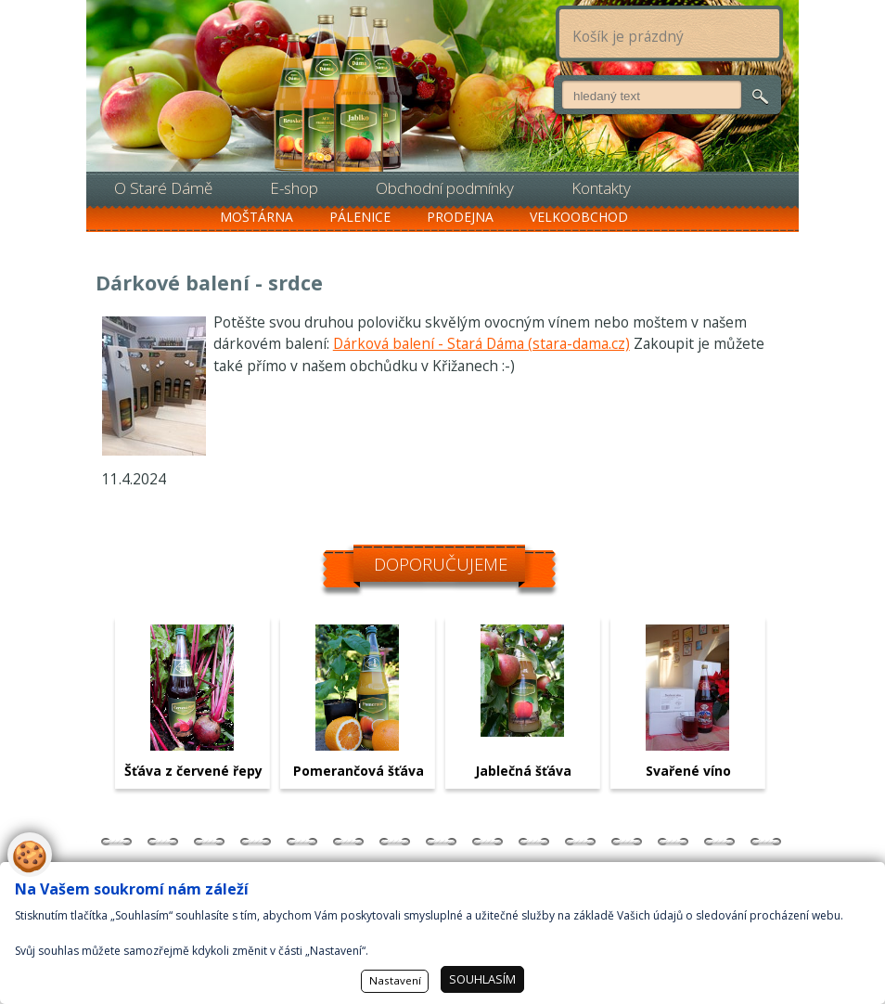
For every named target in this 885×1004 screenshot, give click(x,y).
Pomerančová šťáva (358, 770)
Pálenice (360, 216)
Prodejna (460, 216)
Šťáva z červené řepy (193, 770)
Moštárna (256, 216)
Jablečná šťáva (523, 770)
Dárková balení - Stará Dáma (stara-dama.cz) (481, 343)
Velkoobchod (579, 216)
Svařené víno (688, 770)
